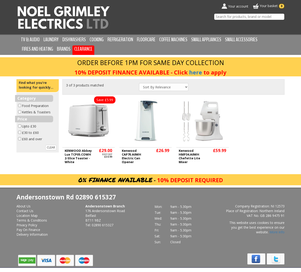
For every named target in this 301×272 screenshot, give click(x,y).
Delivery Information (32, 234)
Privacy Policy (26, 225)
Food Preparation (35, 105)
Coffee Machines (173, 39)
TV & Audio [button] (30, 39)
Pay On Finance (28, 229)
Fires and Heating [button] (37, 49)
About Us (23, 206)
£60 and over (32, 139)
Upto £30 (29, 126)
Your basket (269, 6)
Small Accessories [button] (241, 39)
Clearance (83, 49)
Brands (64, 49)
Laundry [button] (51, 39)
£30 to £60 (30, 132)
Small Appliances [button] (206, 39)
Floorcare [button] (146, 39)
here (195, 72)
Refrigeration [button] (120, 39)
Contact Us (24, 211)
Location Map (27, 215)
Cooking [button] (97, 39)
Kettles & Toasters (36, 112)
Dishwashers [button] (74, 39)
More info (277, 232)
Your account (235, 6)
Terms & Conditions (31, 220)
